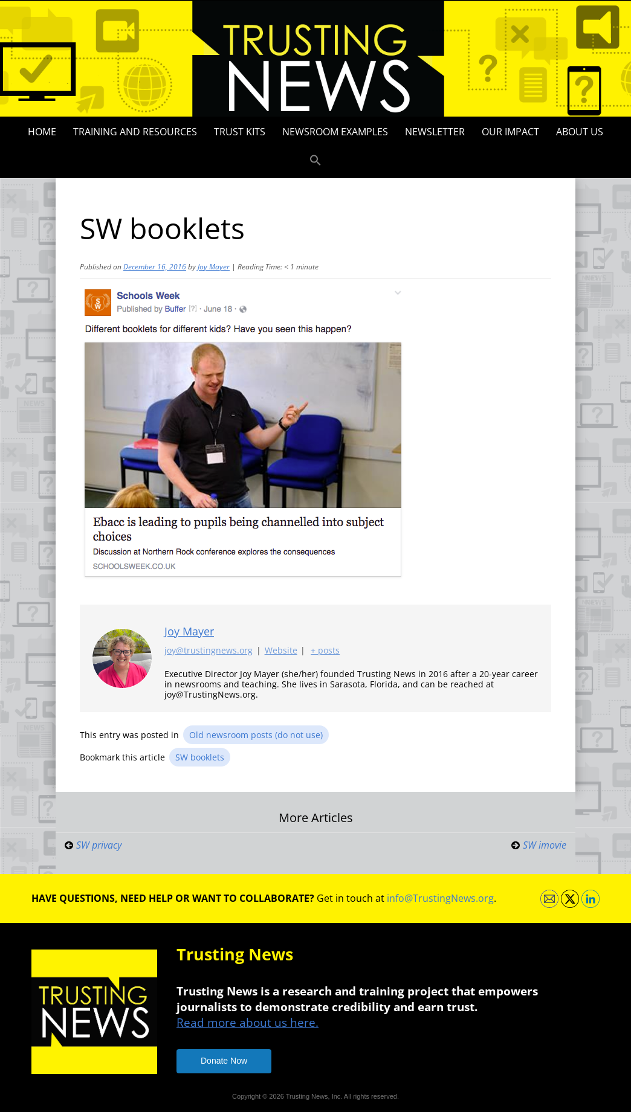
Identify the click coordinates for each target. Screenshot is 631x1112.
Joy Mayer (214, 267)
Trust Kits (239, 131)
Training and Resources (135, 131)
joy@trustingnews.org (208, 651)
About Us (579, 131)
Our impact (510, 131)
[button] (315, 160)
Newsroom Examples (335, 131)
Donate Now (224, 1060)
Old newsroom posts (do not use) (256, 735)
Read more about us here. (247, 1022)
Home (42, 131)
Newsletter (435, 131)
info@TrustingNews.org (440, 898)
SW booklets (199, 757)
